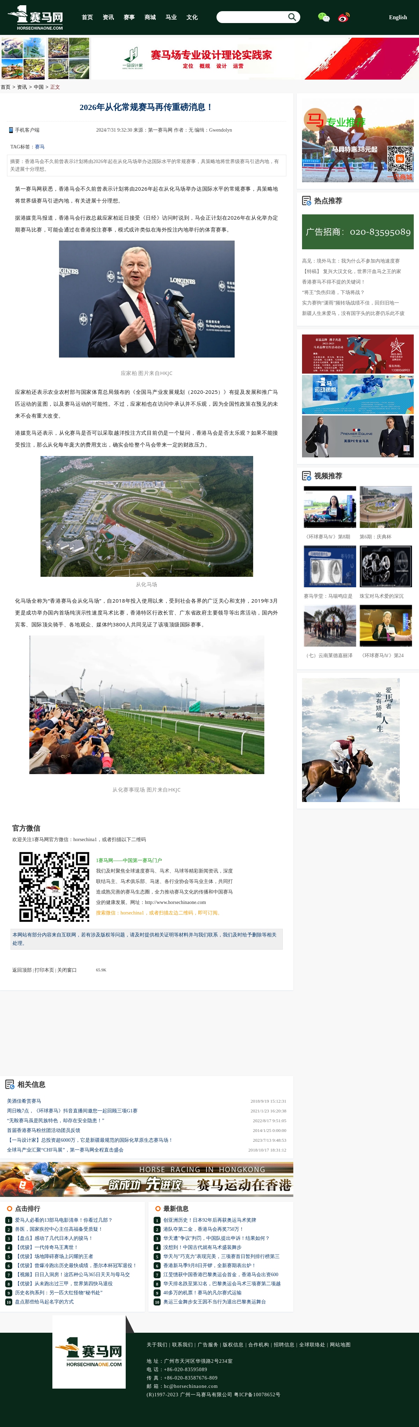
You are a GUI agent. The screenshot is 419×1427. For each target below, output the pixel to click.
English (398, 17)
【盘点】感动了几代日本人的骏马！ (54, 1238)
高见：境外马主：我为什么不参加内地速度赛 (351, 261)
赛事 (129, 17)
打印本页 (44, 970)
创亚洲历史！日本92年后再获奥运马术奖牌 (209, 1220)
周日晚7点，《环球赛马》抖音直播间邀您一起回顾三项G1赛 (72, 1110)
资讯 (108, 17)
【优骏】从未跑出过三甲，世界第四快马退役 (64, 1283)
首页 (87, 17)
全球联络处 (312, 1344)
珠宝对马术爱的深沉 (382, 596)
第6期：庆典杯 (375, 536)
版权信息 (233, 1344)
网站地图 (340, 1344)
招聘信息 (284, 1344)
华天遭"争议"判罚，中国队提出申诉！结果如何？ (216, 1238)
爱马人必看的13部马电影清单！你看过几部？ (64, 1220)
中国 (39, 87)
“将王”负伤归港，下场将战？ (333, 292)
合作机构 (258, 1344)
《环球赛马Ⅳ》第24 (382, 655)
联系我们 (182, 1344)
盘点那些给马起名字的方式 (44, 1301)
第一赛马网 (160, 130)
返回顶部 (22, 970)
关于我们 (157, 1344)
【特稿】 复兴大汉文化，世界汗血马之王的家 (351, 271)
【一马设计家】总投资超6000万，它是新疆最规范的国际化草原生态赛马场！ (90, 1140)
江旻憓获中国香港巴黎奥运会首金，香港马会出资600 (220, 1274)
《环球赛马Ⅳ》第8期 (327, 536)
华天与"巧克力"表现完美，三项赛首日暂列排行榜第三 (221, 1256)
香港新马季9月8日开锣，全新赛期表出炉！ (209, 1265)
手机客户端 (27, 130)
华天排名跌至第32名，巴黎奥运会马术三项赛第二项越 (222, 1283)
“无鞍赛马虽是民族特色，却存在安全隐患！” (55, 1120)
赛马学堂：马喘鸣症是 (328, 596)
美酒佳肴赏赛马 (24, 1101)
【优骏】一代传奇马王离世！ (47, 1247)
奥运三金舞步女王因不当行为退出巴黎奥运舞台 (214, 1301)
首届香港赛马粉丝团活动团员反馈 (43, 1130)
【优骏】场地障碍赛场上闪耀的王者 (54, 1256)
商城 (150, 17)
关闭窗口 (67, 970)
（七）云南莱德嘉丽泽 (328, 655)
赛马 (40, 146)
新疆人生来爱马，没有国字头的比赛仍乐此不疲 (353, 313)
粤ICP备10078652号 (257, 1394)
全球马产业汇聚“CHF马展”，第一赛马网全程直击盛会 (65, 1150)
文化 (192, 17)
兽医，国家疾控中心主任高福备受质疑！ (59, 1229)
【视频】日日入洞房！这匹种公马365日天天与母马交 (72, 1274)
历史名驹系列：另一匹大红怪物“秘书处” (58, 1292)
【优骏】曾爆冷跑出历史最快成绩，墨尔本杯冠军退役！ (76, 1265)
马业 (171, 17)
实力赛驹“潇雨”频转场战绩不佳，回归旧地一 (350, 303)
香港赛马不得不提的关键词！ (334, 282)
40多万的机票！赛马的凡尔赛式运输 (202, 1292)
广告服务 (208, 1344)
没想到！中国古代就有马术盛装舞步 (202, 1247)
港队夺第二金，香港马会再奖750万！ (203, 1229)
